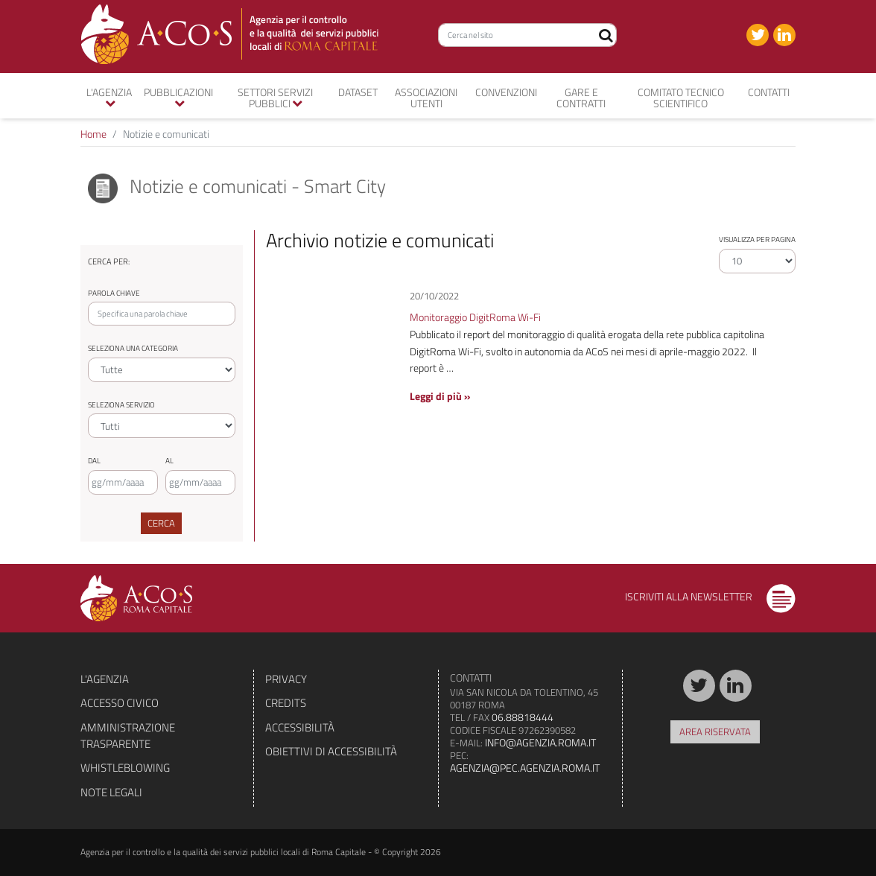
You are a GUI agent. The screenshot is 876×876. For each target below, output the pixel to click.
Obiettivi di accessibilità (331, 751)
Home (93, 134)
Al (169, 460)
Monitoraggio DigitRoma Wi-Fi (475, 317)
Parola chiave (114, 293)
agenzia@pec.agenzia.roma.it (525, 767)
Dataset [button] (358, 92)
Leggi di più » (440, 396)
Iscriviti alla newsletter (710, 596)
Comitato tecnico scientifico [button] (681, 97)
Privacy (286, 679)
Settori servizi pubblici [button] (275, 97)
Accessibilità (299, 727)
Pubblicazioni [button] (178, 96)
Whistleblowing (125, 767)
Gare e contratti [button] (581, 97)
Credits (285, 702)
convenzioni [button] (506, 92)
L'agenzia (104, 679)
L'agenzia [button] (109, 96)
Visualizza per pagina (757, 239)
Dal (94, 460)
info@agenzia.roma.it (540, 742)
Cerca (161, 522)
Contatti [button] (769, 92)
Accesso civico (119, 702)
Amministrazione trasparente (127, 735)
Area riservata (715, 731)
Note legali (111, 792)
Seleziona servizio (121, 404)
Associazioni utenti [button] (426, 97)
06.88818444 (522, 717)
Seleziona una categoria (133, 348)
